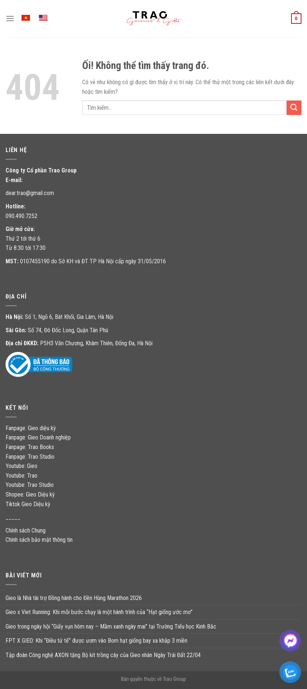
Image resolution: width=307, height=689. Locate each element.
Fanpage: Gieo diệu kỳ (31, 428)
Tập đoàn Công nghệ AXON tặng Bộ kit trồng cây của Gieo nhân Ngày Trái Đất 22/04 (103, 655)
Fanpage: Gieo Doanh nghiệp (38, 437)
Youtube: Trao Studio (30, 484)
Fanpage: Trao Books (31, 447)
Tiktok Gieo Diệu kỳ (28, 504)
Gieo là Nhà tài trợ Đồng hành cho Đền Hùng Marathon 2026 (74, 597)
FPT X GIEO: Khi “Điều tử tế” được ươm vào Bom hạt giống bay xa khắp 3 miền (96, 640)
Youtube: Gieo (21, 465)
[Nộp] (294, 107)
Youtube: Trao (22, 475)
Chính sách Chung (26, 530)
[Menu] (10, 18)
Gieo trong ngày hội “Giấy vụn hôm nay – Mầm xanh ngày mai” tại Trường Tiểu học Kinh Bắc (111, 626)
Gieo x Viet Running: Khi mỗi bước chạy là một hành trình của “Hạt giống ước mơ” (99, 612)
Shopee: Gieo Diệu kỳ (30, 494)
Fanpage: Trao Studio (30, 456)
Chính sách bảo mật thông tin (39, 539)
